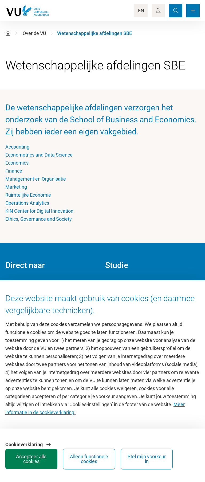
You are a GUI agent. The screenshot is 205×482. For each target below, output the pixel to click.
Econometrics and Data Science (39, 155)
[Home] (8, 33)
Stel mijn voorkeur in (178, 457)
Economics (17, 163)
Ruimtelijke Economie (28, 195)
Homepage (17, 283)
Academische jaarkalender (132, 283)
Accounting (17, 147)
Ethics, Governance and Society (38, 219)
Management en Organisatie (35, 179)
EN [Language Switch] (141, 10)
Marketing (16, 187)
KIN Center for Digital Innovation (39, 211)
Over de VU (34, 33)
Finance (13, 171)
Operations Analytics (27, 203)
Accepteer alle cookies (99, 457)
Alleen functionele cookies (138, 457)
